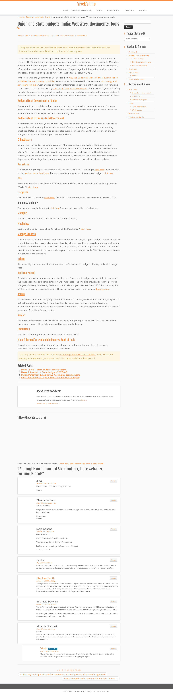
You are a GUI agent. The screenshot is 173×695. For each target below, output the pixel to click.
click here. (49, 197)
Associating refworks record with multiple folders (90, 678)
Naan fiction (132, 90)
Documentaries (133, 113)
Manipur (22, 213)
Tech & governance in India (141, 62)
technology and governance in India (77, 354)
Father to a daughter (139, 100)
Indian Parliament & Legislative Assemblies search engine (50, 374)
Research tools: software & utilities (46, 35)
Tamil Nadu (24, 329)
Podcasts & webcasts (136, 117)
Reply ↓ (113, 481)
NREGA (134, 76)
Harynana (23, 192)
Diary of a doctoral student (141, 93)
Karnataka (23, 164)
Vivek (43, 648)
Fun (99, 11)
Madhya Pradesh (27, 234)
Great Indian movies (139, 107)
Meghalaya (23, 223)
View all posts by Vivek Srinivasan (48, 404)
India (32, 35)
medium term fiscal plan (36, 173)
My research (132, 52)
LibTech (129, 11)
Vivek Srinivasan (81, 35)
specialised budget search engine (70, 88)
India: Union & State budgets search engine (43, 369)
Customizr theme (104, 691)
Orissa (21, 259)
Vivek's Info (86, 5)
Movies (131, 103)
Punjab (21, 315)
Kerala (21, 294)
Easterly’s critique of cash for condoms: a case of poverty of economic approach (62, 674)
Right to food (133, 72)
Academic (113, 11)
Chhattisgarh (25, 139)
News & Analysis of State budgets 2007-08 (44, 372)
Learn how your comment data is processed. (81, 463)
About (142, 11)
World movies (137, 110)
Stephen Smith (45, 578)
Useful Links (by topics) (66, 35)
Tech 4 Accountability (136, 59)
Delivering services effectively (138, 55)
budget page (102, 288)
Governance (132, 69)
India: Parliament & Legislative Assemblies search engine (50, 377)
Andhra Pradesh (26, 273)
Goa (20, 178)
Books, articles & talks (136, 79)
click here (99, 169)
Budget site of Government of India (37, 101)
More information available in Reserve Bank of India (46, 340)
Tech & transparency (139, 65)
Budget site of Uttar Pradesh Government (41, 118)
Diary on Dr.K (137, 96)
